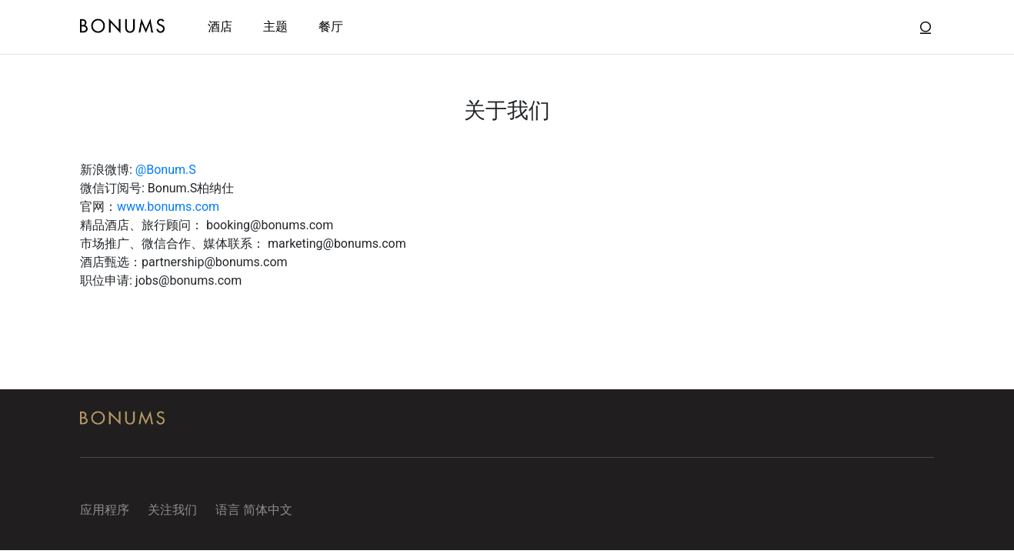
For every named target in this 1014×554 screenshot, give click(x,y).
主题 (275, 26)
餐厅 (331, 26)
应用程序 (104, 509)
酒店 (220, 26)
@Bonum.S (165, 169)
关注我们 (172, 509)
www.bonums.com (168, 206)
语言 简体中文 (253, 509)
